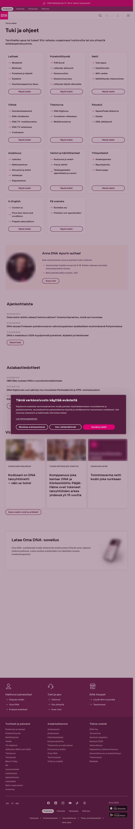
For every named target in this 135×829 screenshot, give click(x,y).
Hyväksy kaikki (99, 427)
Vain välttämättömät (65, 427)
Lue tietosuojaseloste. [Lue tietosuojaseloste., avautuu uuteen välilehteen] (26, 418)
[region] (68, 414)
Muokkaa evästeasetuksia (32, 427)
